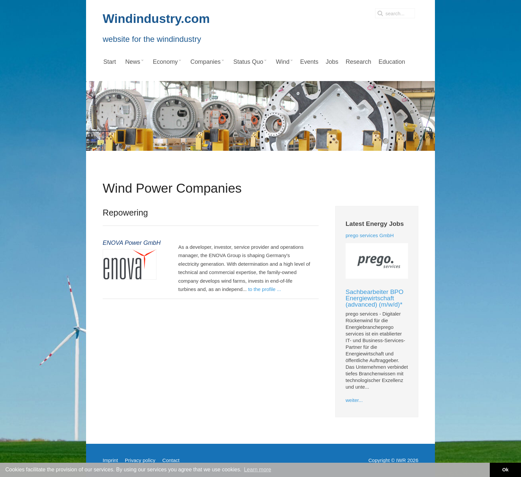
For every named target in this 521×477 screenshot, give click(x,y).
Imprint (110, 460)
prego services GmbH (370, 235)
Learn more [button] (257, 469)
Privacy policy (140, 460)
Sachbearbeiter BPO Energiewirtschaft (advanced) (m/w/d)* (374, 298)
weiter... (354, 400)
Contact (171, 460)
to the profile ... (264, 289)
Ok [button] (505, 469)
